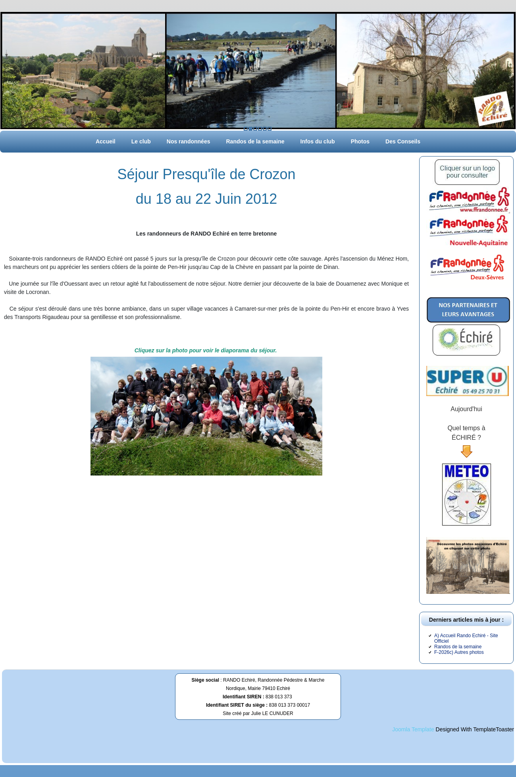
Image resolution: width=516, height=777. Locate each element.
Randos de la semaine (255, 141)
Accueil (106, 141)
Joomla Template (413, 729)
